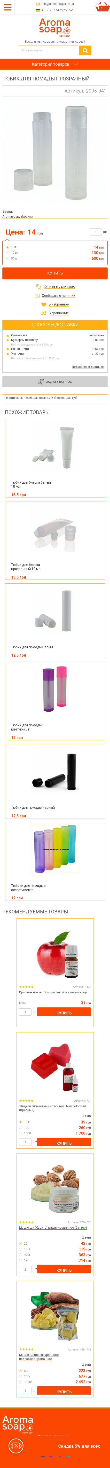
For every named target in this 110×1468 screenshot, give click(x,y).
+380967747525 (54, 10)
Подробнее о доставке (88, 367)
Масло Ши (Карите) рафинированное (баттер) (53, 1227)
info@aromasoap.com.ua (58, 4)
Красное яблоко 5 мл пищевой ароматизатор (53, 992)
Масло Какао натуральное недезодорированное (39, 1357)
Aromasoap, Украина (17, 216)
